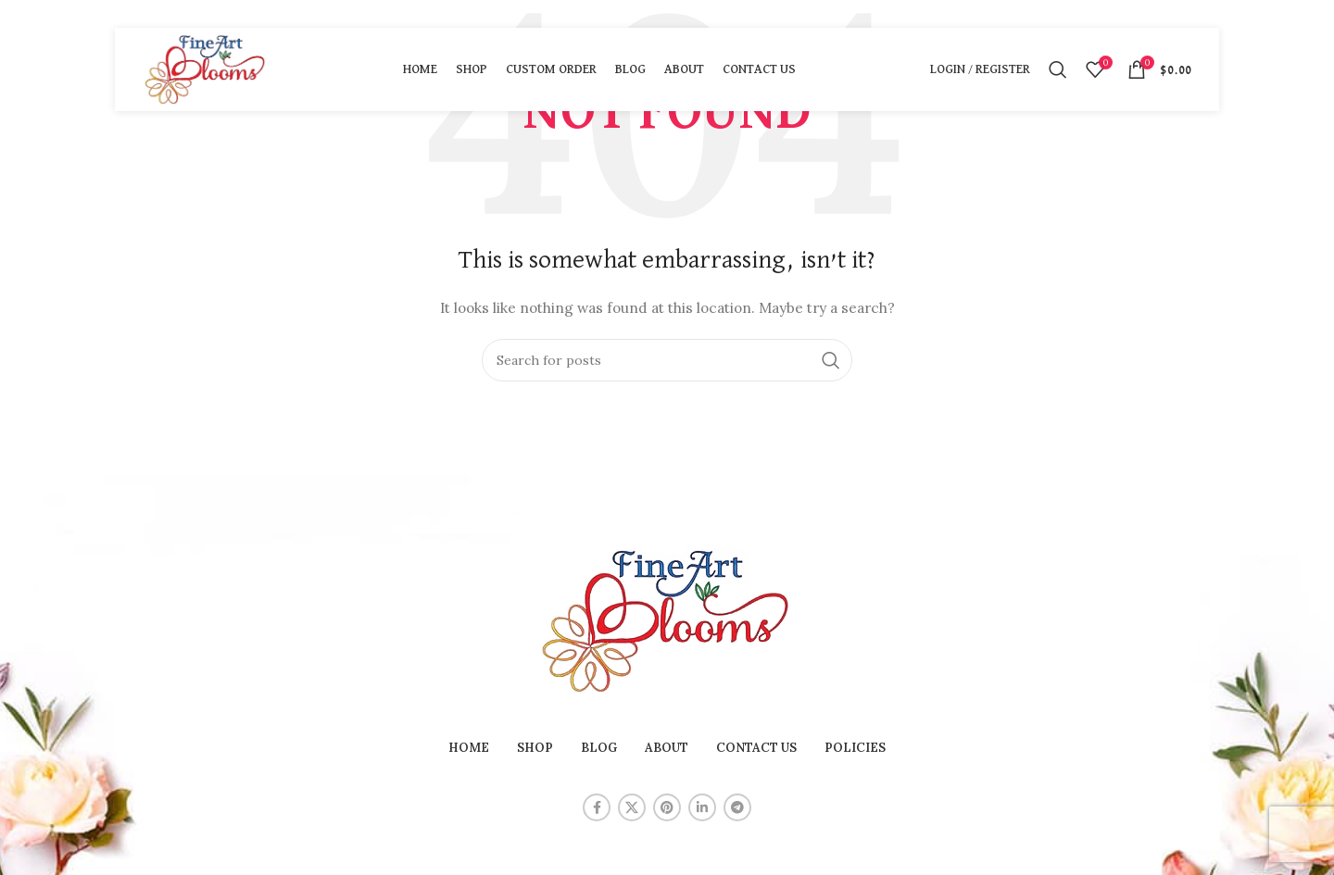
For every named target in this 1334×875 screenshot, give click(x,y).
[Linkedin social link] (702, 807)
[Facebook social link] (596, 807)
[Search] (1057, 69)
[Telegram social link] (737, 807)
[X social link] (632, 807)
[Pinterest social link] (667, 807)
